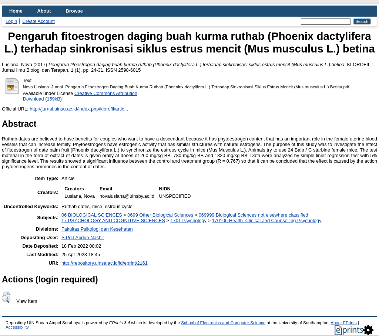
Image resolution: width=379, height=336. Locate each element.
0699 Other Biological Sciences (160, 215)
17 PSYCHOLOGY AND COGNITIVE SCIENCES (113, 220)
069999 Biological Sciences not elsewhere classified (253, 215)
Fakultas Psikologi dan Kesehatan (97, 229)
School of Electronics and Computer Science (223, 322)
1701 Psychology (188, 220)
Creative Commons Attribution (105, 93)
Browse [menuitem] (74, 11)
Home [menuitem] (16, 11)
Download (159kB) (42, 99)
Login (11, 21)
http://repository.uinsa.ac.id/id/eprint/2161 (104, 263)
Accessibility (17, 327)
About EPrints (343, 322)
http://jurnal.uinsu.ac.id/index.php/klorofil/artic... (79, 109)
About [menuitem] (44, 11)
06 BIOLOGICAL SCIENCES (91, 215)
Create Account (38, 21)
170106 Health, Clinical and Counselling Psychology (267, 220)
